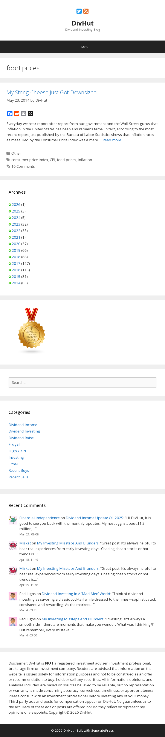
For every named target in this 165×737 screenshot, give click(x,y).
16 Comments (23, 166)
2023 (16, 224)
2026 (16, 204)
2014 (16, 282)
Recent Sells (18, 477)
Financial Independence (39, 517)
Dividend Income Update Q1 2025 (94, 517)
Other (16, 153)
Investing (16, 457)
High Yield (17, 450)
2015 (16, 276)
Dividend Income (23, 424)
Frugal (14, 444)
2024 (16, 217)
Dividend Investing (24, 431)
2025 (16, 211)
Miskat (25, 543)
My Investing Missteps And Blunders (68, 543)
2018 (16, 256)
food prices (66, 159)
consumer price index (29, 159)
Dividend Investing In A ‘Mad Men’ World (76, 593)
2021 (16, 237)
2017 (16, 263)
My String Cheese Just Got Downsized (51, 92)
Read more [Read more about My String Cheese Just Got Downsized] (112, 139)
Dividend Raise (21, 437)
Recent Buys (19, 470)
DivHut (83, 23)
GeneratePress (102, 730)
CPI (52, 159)
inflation (85, 159)
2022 (16, 230)
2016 (16, 269)
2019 (16, 250)
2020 (16, 243)
